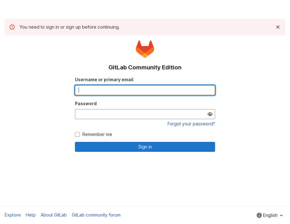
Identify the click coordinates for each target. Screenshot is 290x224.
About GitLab (54, 214)
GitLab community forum (96, 214)
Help (31, 214)
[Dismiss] (278, 27)
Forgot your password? (191, 123)
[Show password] (210, 114)
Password (86, 103)
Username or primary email (104, 79)
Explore (13, 214)
